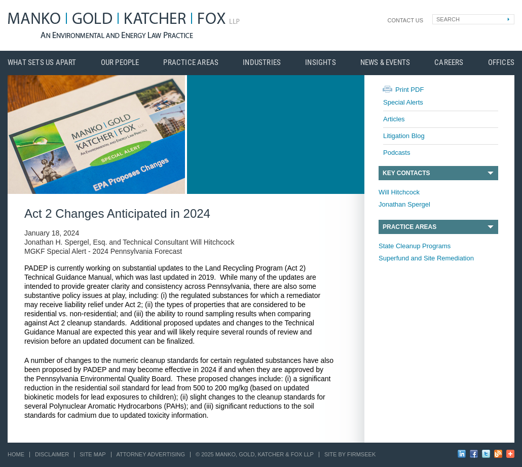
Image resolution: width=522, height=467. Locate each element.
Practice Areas (190, 62)
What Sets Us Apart (42, 62)
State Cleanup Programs (415, 246)
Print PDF (409, 89)
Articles (394, 119)
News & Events (385, 62)
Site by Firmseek (350, 454)
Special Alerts (403, 102)
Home (16, 454)
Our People (120, 62)
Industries (262, 62)
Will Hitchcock (399, 192)
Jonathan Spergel (404, 204)
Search (448, 19)
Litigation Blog (404, 136)
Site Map (92, 454)
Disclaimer (52, 454)
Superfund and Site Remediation (426, 258)
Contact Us (406, 20)
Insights (320, 62)
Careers (448, 62)
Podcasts (396, 152)
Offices (501, 62)
